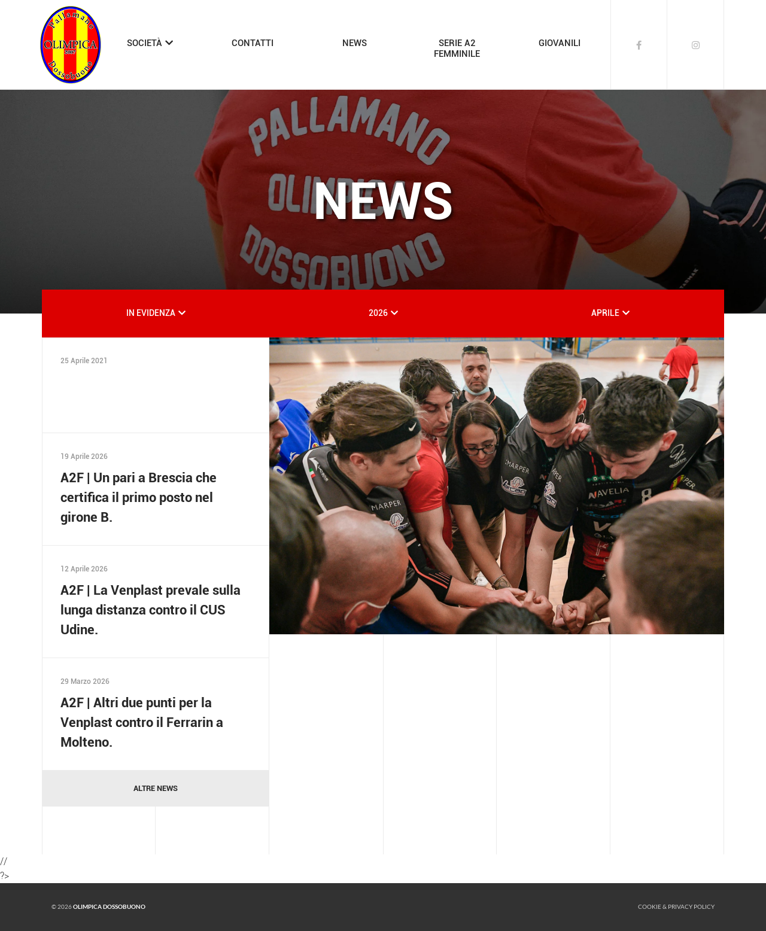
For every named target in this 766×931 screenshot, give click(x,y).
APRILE (605, 313)
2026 (378, 313)
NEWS (354, 43)
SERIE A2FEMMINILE (457, 48)
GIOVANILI (559, 43)
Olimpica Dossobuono (109, 906)
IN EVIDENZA (150, 313)
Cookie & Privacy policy (676, 906)
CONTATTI (252, 43)
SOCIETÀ (144, 43)
